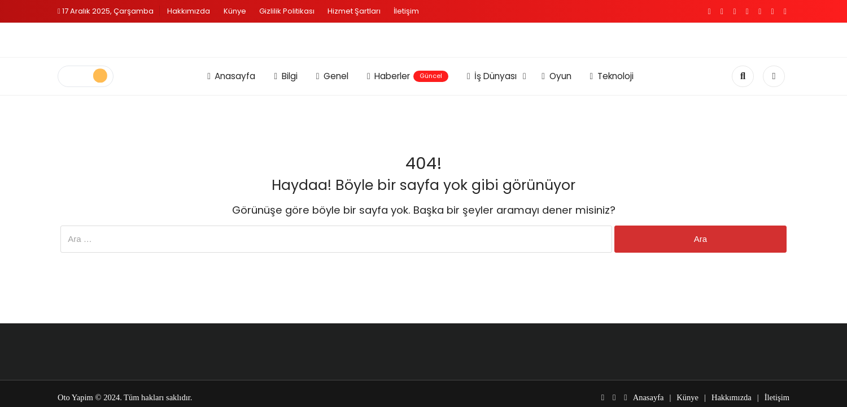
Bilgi (285, 76)
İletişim (406, 11)
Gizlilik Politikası (287, 11)
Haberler (407, 76)
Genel (332, 76)
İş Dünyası (492, 76)
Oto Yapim (75, 397)
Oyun (556, 76)
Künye (235, 11)
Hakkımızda (188, 11)
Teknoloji (612, 76)
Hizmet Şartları (354, 11)
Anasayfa (231, 76)
